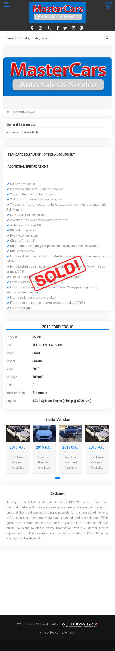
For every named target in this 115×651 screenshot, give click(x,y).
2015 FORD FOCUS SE (44, 447)
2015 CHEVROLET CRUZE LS (70, 447)
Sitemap (67, 632)
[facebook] (58, 28)
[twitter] (65, 28)
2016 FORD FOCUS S (18, 447)
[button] (107, 48)
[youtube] (82, 28)
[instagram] (74, 28)
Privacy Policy (49, 632)
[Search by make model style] (57, 38)
